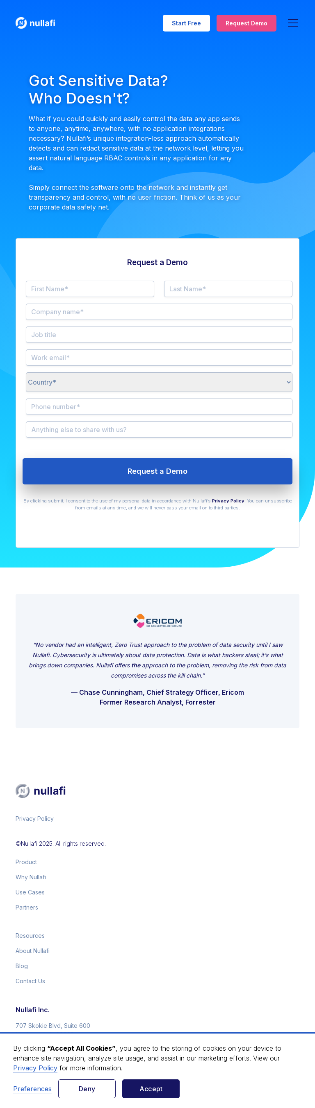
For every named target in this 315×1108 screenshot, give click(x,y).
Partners (27, 907)
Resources (30, 935)
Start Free (186, 23)
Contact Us (30, 980)
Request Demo (246, 23)
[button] (291, 23)
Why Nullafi (31, 877)
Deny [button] (87, 1089)
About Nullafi (33, 950)
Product (26, 861)
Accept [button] (151, 1089)
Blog (22, 965)
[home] (40, 22)
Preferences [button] (32, 1089)
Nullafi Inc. (33, 1010)
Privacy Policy (35, 818)
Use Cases (30, 892)
